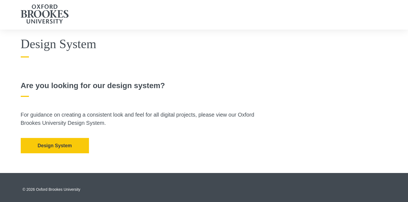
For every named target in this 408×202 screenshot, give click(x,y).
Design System (55, 145)
